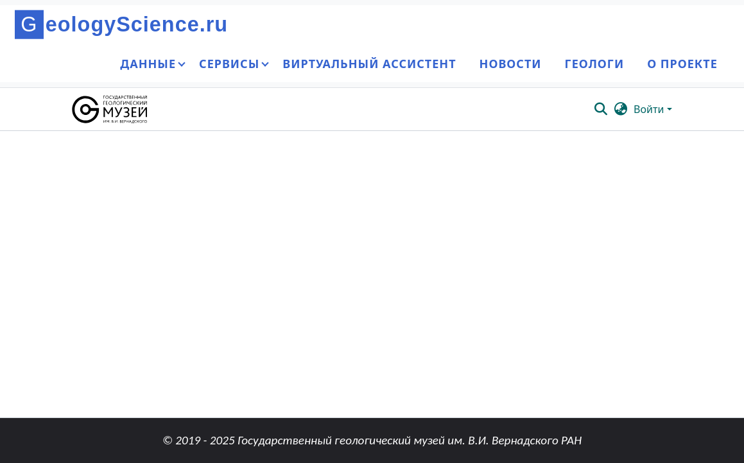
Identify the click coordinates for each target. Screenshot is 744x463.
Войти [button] (650, 109)
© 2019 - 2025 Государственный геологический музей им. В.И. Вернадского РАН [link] (372, 440)
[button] (111, 109)
